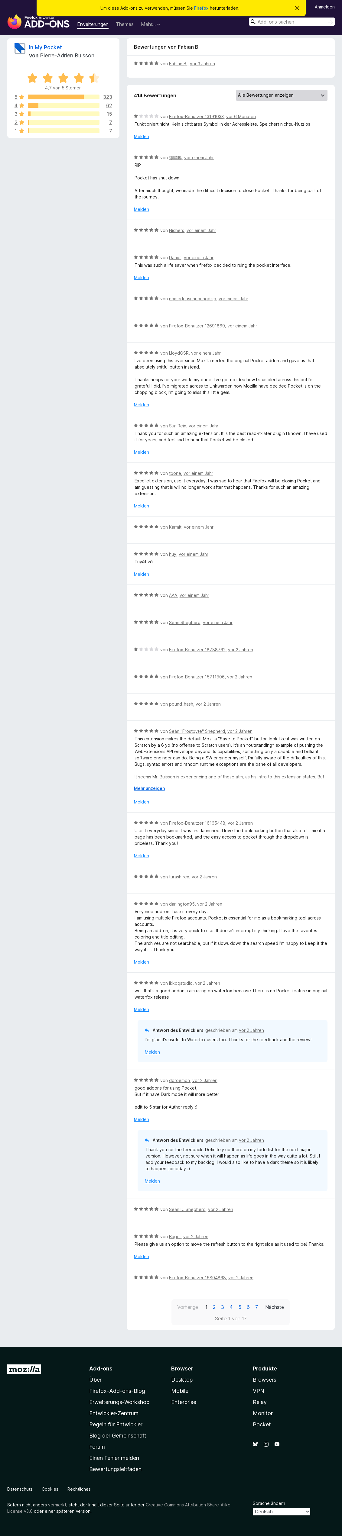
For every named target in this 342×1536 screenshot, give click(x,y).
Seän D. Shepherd (187, 1209)
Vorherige (187, 1307)
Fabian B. (178, 63)
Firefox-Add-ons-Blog (117, 1391)
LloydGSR (179, 353)
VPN (258, 1391)
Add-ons (100, 1368)
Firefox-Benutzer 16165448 (197, 823)
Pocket (262, 1424)
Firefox (201, 8)
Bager (175, 1236)
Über (95, 1380)
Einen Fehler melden (114, 1458)
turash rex (179, 876)
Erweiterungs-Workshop (119, 1402)
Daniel (175, 257)
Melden (141, 136)
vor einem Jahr (199, 157)
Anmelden (325, 6)
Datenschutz (20, 1489)
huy (172, 554)
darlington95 (182, 903)
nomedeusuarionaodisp (192, 298)
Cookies (50, 1489)
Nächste (274, 1307)
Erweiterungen (93, 24)
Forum (97, 1447)
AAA (173, 595)
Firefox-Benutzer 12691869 (197, 325)
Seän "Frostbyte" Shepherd (197, 731)
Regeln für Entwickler (115, 1424)
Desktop (182, 1380)
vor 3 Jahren (202, 63)
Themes (125, 24)
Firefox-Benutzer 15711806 (197, 676)
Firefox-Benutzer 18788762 (197, 649)
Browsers (264, 1380)
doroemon (179, 1080)
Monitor (263, 1413)
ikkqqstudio (181, 983)
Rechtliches (79, 1489)
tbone (175, 473)
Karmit (175, 527)
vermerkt (57, 1504)
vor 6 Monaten (241, 116)
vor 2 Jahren (240, 649)
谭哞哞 (175, 157)
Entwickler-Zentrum (113, 1413)
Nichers (176, 230)
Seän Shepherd (184, 622)
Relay (260, 1402)
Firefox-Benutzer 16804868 (197, 1277)
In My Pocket (45, 47)
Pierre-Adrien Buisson (67, 55)
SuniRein (177, 425)
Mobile (179, 1391)
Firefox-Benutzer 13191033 (196, 116)
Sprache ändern (269, 1503)
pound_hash (181, 704)
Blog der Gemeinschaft (117, 1435)
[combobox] (292, 22)
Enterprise (183, 1402)
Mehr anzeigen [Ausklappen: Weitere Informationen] (149, 788)
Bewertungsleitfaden (115, 1469)
